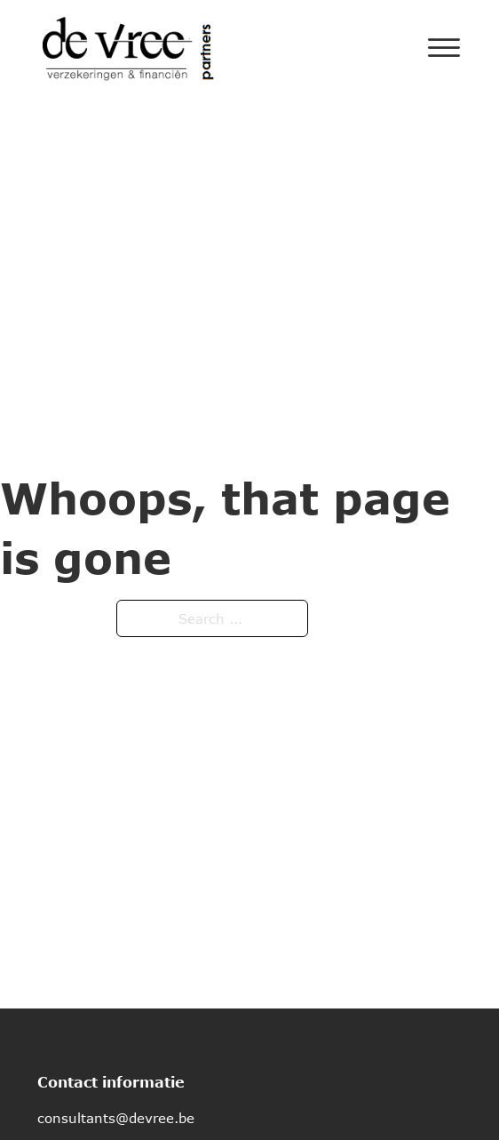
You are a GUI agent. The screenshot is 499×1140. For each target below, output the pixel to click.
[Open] (444, 48)
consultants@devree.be (115, 1118)
